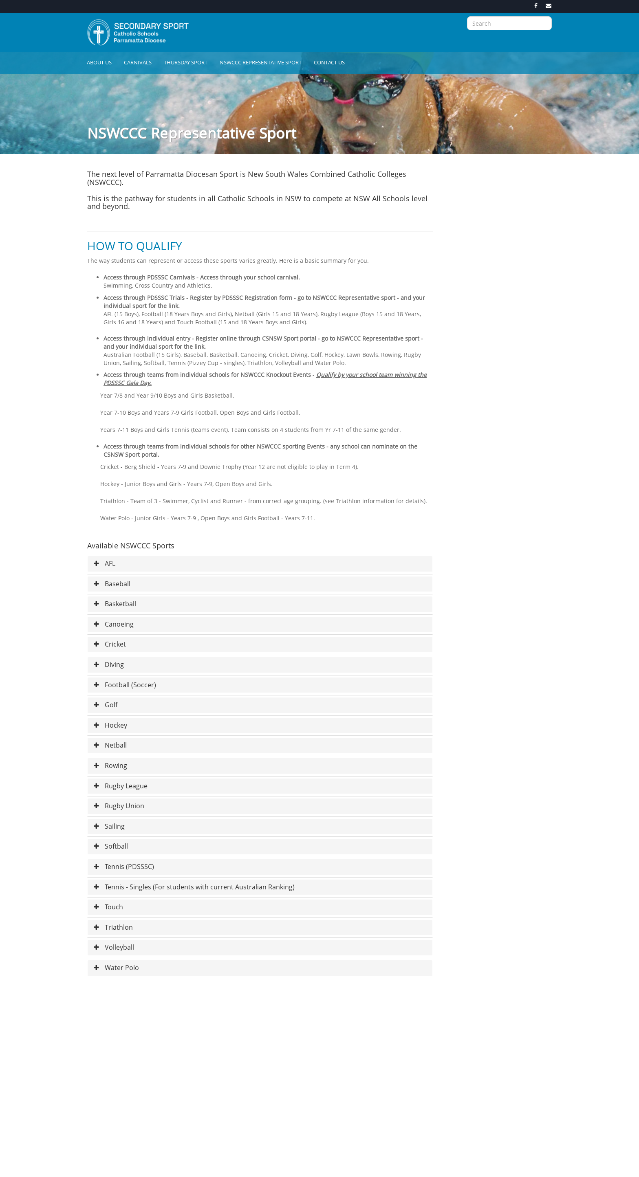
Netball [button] (110, 745)
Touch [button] (108, 906)
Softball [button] (111, 846)
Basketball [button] (115, 603)
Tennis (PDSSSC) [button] (124, 866)
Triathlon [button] (113, 927)
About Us (99, 62)
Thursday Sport (185, 62)
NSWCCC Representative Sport (261, 62)
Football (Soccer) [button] (125, 684)
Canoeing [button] (114, 624)
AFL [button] (104, 563)
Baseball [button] (112, 583)
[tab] (260, 564)
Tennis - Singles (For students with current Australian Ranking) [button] (194, 886)
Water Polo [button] (116, 967)
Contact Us (329, 62)
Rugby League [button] (121, 785)
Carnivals (138, 62)
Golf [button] (105, 704)
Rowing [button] (110, 765)
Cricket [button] (110, 644)
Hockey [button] (110, 725)
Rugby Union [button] (119, 805)
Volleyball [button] (114, 947)
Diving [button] (109, 664)
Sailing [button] (109, 826)
